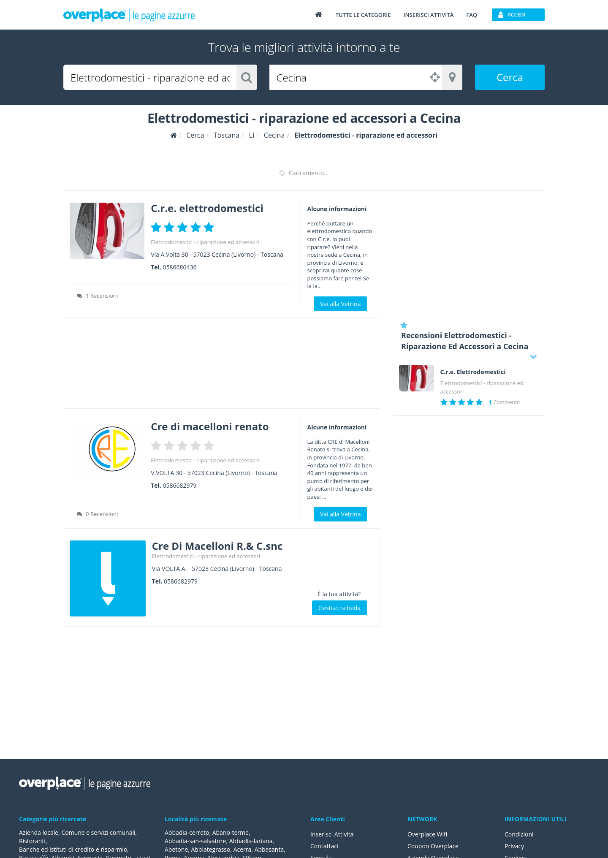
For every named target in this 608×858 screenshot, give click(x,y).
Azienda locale (38, 832)
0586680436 (179, 267)
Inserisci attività (428, 15)
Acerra (242, 849)
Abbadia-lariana (251, 841)
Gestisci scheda (339, 608)
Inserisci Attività (332, 834)
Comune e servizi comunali (98, 832)
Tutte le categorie (363, 15)
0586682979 (179, 485)
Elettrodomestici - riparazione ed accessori (205, 242)
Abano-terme (230, 832)
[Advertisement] (221, 366)
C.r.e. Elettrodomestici (473, 372)
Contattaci (324, 846)
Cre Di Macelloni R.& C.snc (217, 546)
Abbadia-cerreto (187, 832)
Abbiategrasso (210, 849)
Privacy (514, 846)
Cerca (510, 77)
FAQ (471, 15)
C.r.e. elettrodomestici (207, 208)
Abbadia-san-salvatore (195, 841)
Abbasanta (269, 849)
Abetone (176, 849)
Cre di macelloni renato (210, 426)
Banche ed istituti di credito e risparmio (73, 849)
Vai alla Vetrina (340, 304)
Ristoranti (32, 841)
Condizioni (519, 834)
